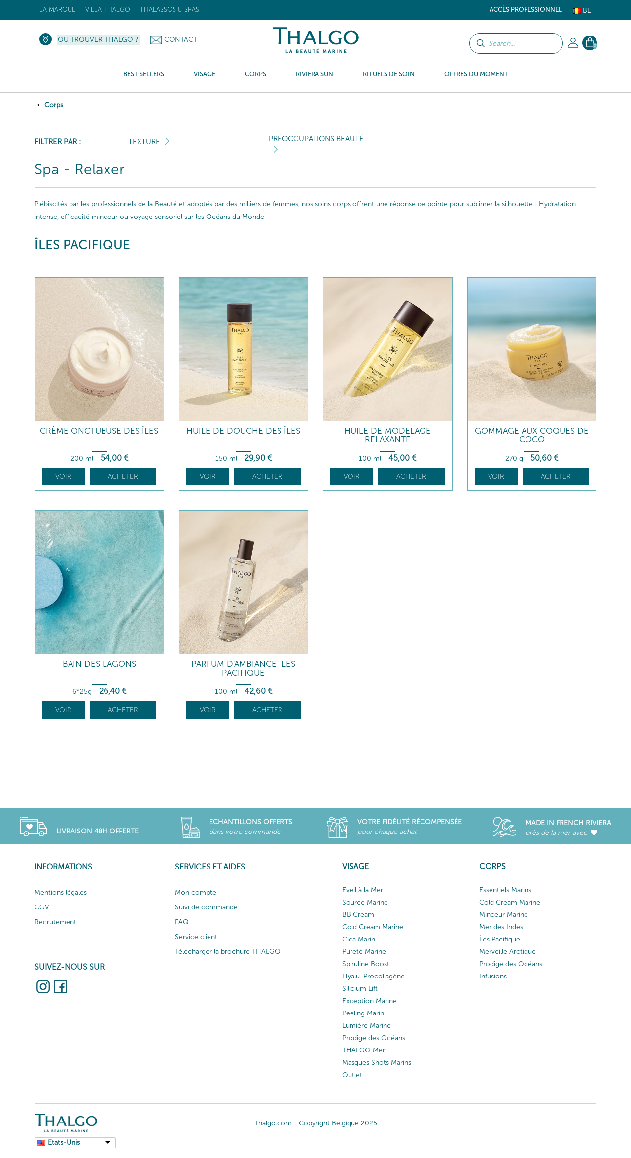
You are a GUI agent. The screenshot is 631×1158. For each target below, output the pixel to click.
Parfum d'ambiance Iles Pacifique (243, 668)
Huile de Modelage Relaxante (387, 435)
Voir (63, 476)
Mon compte (195, 892)
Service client (196, 937)
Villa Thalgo (107, 9)
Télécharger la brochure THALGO (227, 951)
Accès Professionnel (526, 9)
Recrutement (55, 922)
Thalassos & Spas (169, 9)
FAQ (182, 922)
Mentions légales (61, 892)
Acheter (123, 476)
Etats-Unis (64, 1142)
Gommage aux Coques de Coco (532, 435)
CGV (42, 907)
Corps (53, 105)
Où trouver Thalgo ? (98, 40)
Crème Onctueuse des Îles (99, 430)
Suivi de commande (206, 907)
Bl (582, 10)
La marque (57, 9)
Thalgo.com (273, 1123)
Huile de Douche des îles (243, 430)
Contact (180, 40)
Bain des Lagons (99, 664)
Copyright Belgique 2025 (338, 1123)
